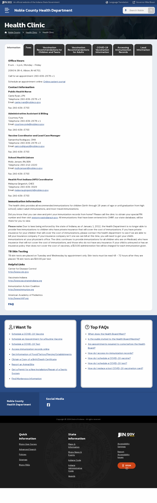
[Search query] (137, 10)
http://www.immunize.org (21, 289)
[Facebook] (48, 405)
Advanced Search (27, 449)
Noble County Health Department (43, 10)
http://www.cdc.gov (18, 271)
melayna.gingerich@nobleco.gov (32, 190)
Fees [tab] (28, 47)
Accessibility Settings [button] (124, 445)
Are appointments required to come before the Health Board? (116, 346)
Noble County (14, 32)
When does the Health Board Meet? (107, 333)
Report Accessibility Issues (124, 454)
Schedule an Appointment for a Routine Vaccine (37, 338)
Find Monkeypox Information (27, 378)
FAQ (11, 304)
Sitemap (23, 459)
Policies (22, 454)
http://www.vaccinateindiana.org (25, 280)
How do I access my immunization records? (110, 353)
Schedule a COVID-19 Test (26, 344)
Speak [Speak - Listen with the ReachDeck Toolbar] (126, 466)
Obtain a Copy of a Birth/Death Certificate (34, 359)
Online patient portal (54, 81)
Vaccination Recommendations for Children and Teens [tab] (49, 50)
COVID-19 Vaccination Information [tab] (102, 50)
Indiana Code (74, 460)
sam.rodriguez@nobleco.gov (29, 146)
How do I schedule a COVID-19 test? (107, 363)
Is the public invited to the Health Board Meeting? (114, 338)
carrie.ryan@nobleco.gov (28, 102)
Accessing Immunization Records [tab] (123, 50)
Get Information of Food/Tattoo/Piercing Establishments (42, 354)
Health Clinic (31, 32)
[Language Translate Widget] (117, 2)
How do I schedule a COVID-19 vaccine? (109, 358)
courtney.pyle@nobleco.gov (29, 124)
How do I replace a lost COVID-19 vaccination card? (115, 368)
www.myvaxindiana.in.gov (45, 217)
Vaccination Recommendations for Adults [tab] (78, 50)
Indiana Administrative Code (75, 468)
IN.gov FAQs (24, 465)
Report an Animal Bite (23, 364)
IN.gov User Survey (28, 444)
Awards (71, 476)
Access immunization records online (30, 349)
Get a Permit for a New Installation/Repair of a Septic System (39, 371)
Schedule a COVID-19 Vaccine (28, 333)
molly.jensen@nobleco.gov (28, 168)
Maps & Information (73, 445)
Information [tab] (13, 47)
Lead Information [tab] (143, 48)
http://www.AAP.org (18, 298)
